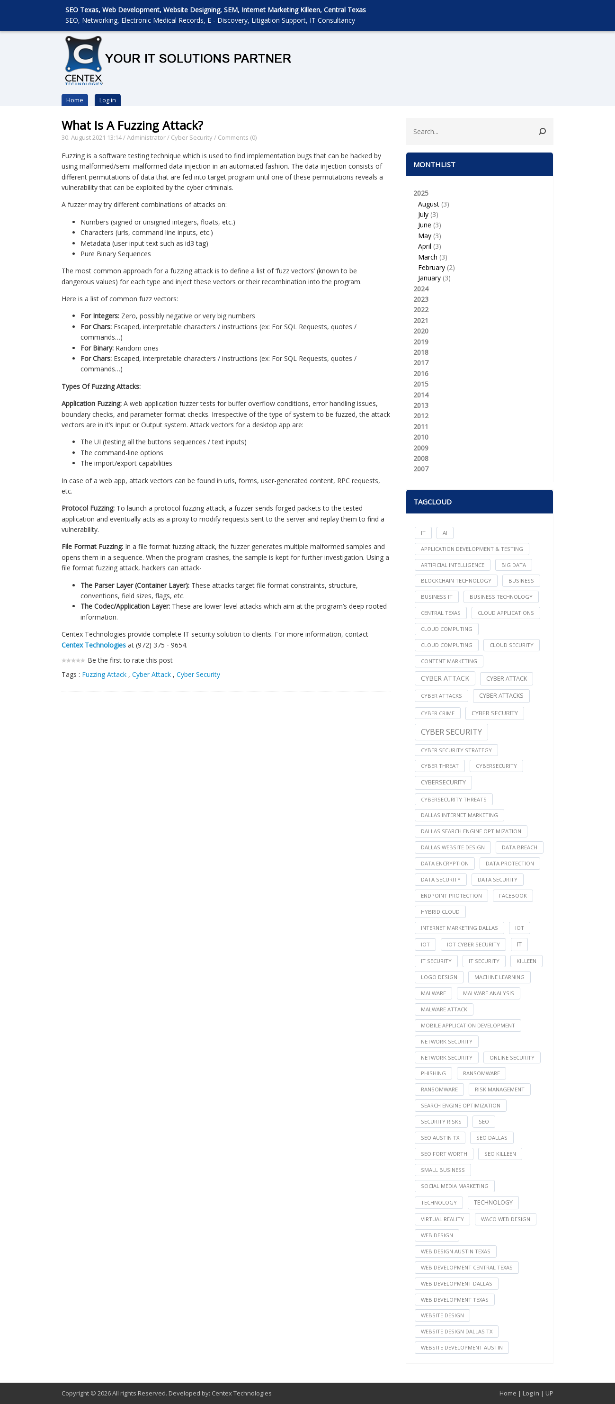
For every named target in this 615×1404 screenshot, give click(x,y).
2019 (420, 341)
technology (439, 1202)
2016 (420, 373)
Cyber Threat (440, 765)
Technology (493, 1202)
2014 (420, 394)
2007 (420, 468)
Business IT (437, 596)
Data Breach (519, 847)
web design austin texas (455, 1251)
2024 (420, 288)
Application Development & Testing (472, 548)
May (424, 235)
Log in (107, 100)
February (431, 267)
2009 (420, 447)
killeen (526, 960)
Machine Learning (499, 977)
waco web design (505, 1219)
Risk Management (500, 1089)
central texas (441, 612)
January (429, 277)
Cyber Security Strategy (456, 750)
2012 (420, 415)
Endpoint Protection (451, 895)
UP (549, 1393)
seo (484, 1121)
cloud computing (446, 628)
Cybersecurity (443, 782)
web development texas (455, 1299)
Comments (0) (237, 137)
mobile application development (468, 1025)
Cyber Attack (152, 674)
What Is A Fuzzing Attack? (132, 125)
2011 (420, 426)
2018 (420, 352)
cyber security (495, 713)
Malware (433, 993)
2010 (420, 436)
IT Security (484, 960)
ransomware (481, 1073)
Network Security (446, 1057)
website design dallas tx (456, 1331)
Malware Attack (444, 1009)
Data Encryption (445, 863)
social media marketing (455, 1185)
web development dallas (456, 1283)
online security (512, 1057)
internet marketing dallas (459, 927)
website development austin (462, 1347)
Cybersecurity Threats (454, 799)
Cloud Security (512, 644)
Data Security (497, 879)
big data (513, 564)
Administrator (146, 137)
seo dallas (492, 1137)
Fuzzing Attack (104, 674)
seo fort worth (444, 1153)
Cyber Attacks (501, 696)
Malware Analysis (488, 993)
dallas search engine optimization (471, 831)
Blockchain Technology (456, 580)
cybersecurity (496, 765)
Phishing (433, 1073)
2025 (479, 236)
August (428, 203)
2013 (420, 405)
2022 (420, 309)
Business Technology (501, 596)
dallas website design (453, 847)
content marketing (449, 661)
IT (423, 532)
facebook (513, 895)
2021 (420, 320)
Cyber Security (192, 137)
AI (445, 532)
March (427, 256)
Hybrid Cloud (440, 911)
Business (521, 580)
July (423, 214)
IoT (425, 944)
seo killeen (500, 1153)
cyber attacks (441, 695)
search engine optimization (460, 1105)
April (424, 246)
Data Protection (510, 863)
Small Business (443, 1169)
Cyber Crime (438, 713)
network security (446, 1041)
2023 (420, 299)
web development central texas (467, 1267)
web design (437, 1235)
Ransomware (439, 1089)
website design (442, 1315)
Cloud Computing (446, 644)
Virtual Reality (442, 1219)
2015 (420, 383)
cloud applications (506, 612)
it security (436, 960)
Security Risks (441, 1121)
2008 (420, 458)
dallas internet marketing (459, 815)
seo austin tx (440, 1137)
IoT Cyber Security (473, 944)
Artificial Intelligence (452, 564)
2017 (420, 362)
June (424, 224)
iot (519, 927)
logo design (439, 977)
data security (441, 879)
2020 (420, 330)
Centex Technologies (242, 1393)
